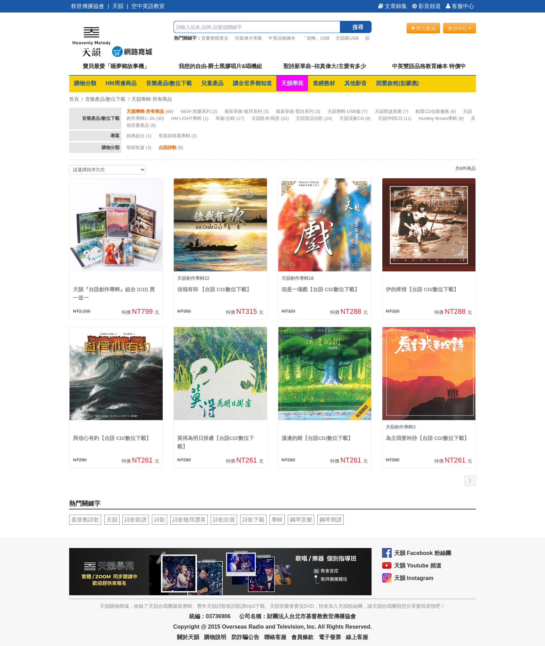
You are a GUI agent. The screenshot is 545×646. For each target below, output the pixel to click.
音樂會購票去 (214, 38)
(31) (270, 118)
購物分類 (85, 83)
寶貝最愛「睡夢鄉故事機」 (116, 66)
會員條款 (302, 637)
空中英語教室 (148, 6)
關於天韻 (188, 637)
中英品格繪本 (281, 38)
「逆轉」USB (316, 38)
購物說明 (215, 637)
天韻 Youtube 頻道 (417, 566)
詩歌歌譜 (135, 520)
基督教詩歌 (85, 520)
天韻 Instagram (413, 578)
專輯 (277, 520)
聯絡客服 (275, 637)
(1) (190, 118)
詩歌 (159, 520)
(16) (314, 118)
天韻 (117, 6)
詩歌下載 (253, 520)
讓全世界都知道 (252, 83)
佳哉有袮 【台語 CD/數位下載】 (214, 289)
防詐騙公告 (245, 637)
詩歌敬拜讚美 (189, 520)
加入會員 (423, 28)
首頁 (74, 99)
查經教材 (324, 83)
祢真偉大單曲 (248, 38)
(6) (436, 111)
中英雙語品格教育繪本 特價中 (429, 66)
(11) (395, 118)
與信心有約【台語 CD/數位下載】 (112, 438)
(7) (348, 111)
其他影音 (355, 83)
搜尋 (358, 27)
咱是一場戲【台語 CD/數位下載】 (321, 289)
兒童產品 (212, 83)
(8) (355, 118)
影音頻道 (426, 6)
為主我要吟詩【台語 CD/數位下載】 (427, 438)
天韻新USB (347, 38)
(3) (247, 111)
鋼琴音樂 (301, 520)
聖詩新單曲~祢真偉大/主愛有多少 (324, 66)
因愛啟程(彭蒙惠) (397, 83)
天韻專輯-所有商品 (151, 99)
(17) (230, 118)
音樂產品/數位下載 (169, 83)
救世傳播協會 (87, 6)
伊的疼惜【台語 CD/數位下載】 (422, 289)
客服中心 (460, 6)
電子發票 (330, 637)
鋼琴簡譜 (330, 520)
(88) (151, 111)
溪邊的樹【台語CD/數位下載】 (317, 438)
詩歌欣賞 (224, 520)
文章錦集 (392, 6)
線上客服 (357, 637)
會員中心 (459, 28)
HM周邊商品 (121, 83)
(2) (199, 111)
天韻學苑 (292, 83)
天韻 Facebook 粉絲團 (422, 553)
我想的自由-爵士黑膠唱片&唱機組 (220, 66)
